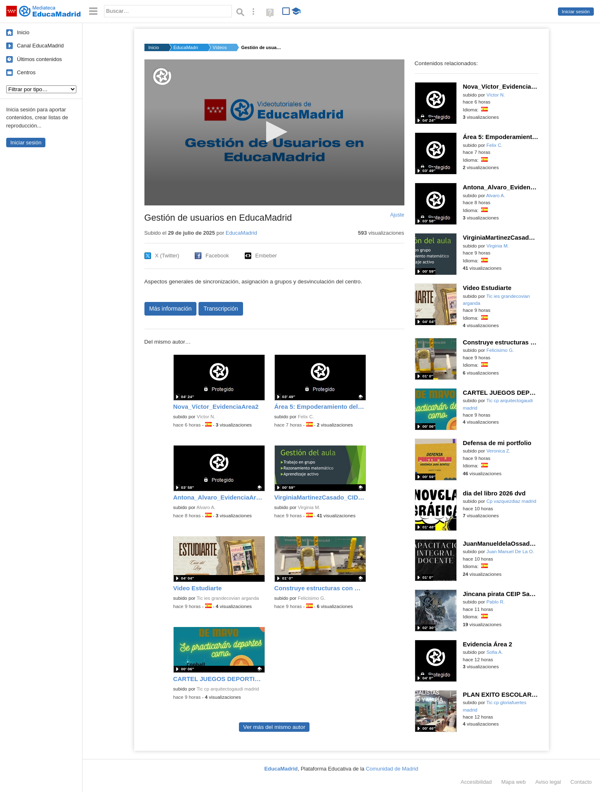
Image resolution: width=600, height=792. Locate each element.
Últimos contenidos (39, 59)
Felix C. (306, 416)
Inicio (23, 32)
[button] (274, 132)
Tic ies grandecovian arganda (227, 598)
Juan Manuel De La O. (510, 551)
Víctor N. (206, 416)
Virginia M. (309, 507)
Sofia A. (495, 652)
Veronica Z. (498, 450)
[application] (274, 132)
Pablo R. (496, 601)
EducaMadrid (185, 47)
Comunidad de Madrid (392, 769)
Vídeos (220, 47)
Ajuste (397, 215)
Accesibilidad (476, 782)
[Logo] (162, 76)
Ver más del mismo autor (274, 727)
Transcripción (220, 308)
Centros (26, 72)
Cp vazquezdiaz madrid (511, 501)
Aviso (548, 782)
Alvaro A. (205, 507)
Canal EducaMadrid (40, 45)
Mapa (513, 782)
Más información (170, 308)
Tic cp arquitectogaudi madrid (227, 688)
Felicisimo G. (312, 598)
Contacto (581, 782)
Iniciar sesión (576, 11)
